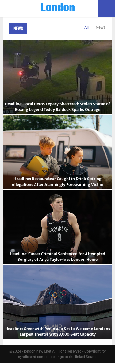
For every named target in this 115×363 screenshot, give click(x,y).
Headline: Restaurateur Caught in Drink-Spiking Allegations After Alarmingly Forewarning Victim (57, 181)
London (57, 8)
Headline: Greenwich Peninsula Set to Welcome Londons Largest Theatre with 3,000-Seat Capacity (57, 331)
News (18, 28)
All (86, 27)
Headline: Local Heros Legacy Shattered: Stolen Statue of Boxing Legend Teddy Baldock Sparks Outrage (57, 106)
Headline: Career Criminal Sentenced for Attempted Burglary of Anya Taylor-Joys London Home (57, 256)
